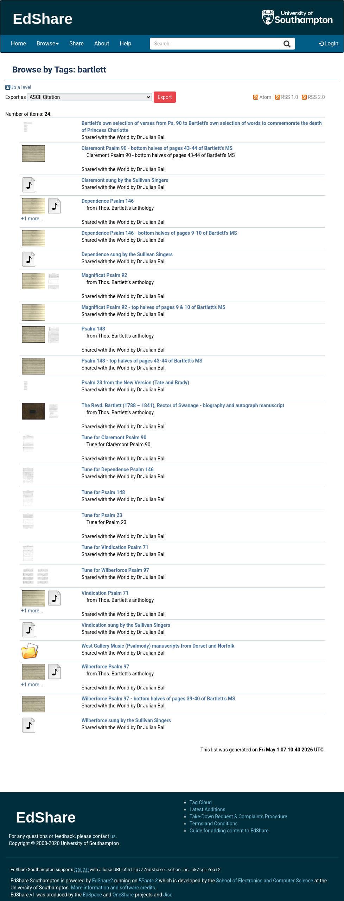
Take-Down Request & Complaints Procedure (238, 816)
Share (76, 43)
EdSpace (92, 894)
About (101, 43)
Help (126, 43)
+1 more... (32, 218)
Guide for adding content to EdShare (229, 830)
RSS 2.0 (316, 97)
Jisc (167, 894)
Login (328, 43)
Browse (48, 43)
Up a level (20, 87)
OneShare (123, 894)
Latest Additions (207, 809)
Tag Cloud (201, 802)
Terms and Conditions (214, 823)
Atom (266, 97)
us (113, 836)
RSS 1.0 (289, 97)
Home (18, 43)
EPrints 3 (148, 880)
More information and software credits (113, 887)
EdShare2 (102, 880)
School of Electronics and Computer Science (264, 880)
